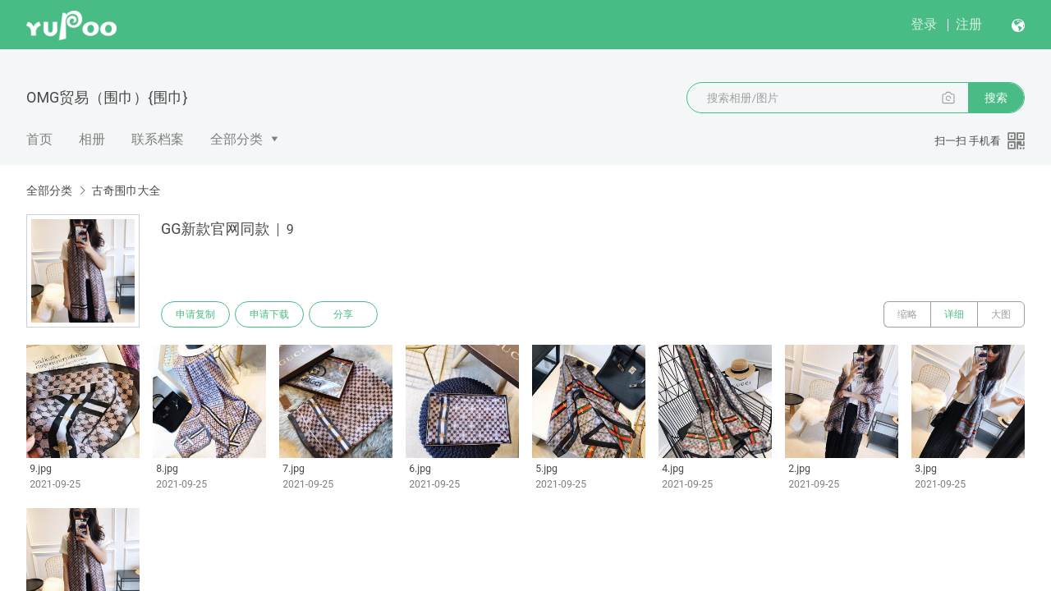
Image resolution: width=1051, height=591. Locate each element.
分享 (343, 314)
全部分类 (236, 139)
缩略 (907, 314)
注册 (969, 24)
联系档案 (157, 139)
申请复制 (195, 314)
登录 (924, 24)
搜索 (995, 97)
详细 (954, 314)
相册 (92, 139)
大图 (1001, 314)
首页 (39, 139)
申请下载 (269, 314)
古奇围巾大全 (125, 190)
